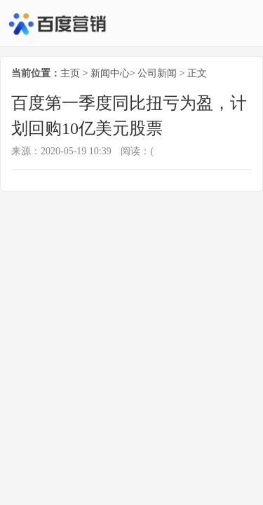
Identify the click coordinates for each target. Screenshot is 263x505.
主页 (70, 73)
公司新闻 (157, 73)
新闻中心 (110, 73)
